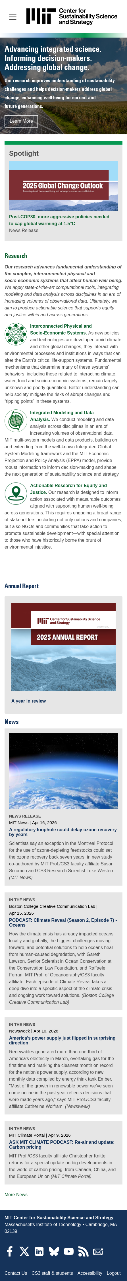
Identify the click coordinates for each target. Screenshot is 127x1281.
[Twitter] (24, 1255)
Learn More (21, 121)
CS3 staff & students (52, 1273)
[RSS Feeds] (83, 1255)
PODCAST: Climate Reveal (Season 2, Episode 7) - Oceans (63, 923)
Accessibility (90, 1273)
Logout (114, 1273)
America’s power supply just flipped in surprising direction (62, 1041)
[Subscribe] (98, 1255)
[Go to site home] (71, 16)
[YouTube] (69, 1255)
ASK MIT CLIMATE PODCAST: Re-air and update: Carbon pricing (61, 1145)
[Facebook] (10, 1255)
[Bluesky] (54, 1255)
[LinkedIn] (39, 1255)
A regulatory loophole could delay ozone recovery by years (63, 832)
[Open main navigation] (12, 16)
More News (16, 1194)
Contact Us (16, 1273)
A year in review (28, 701)
